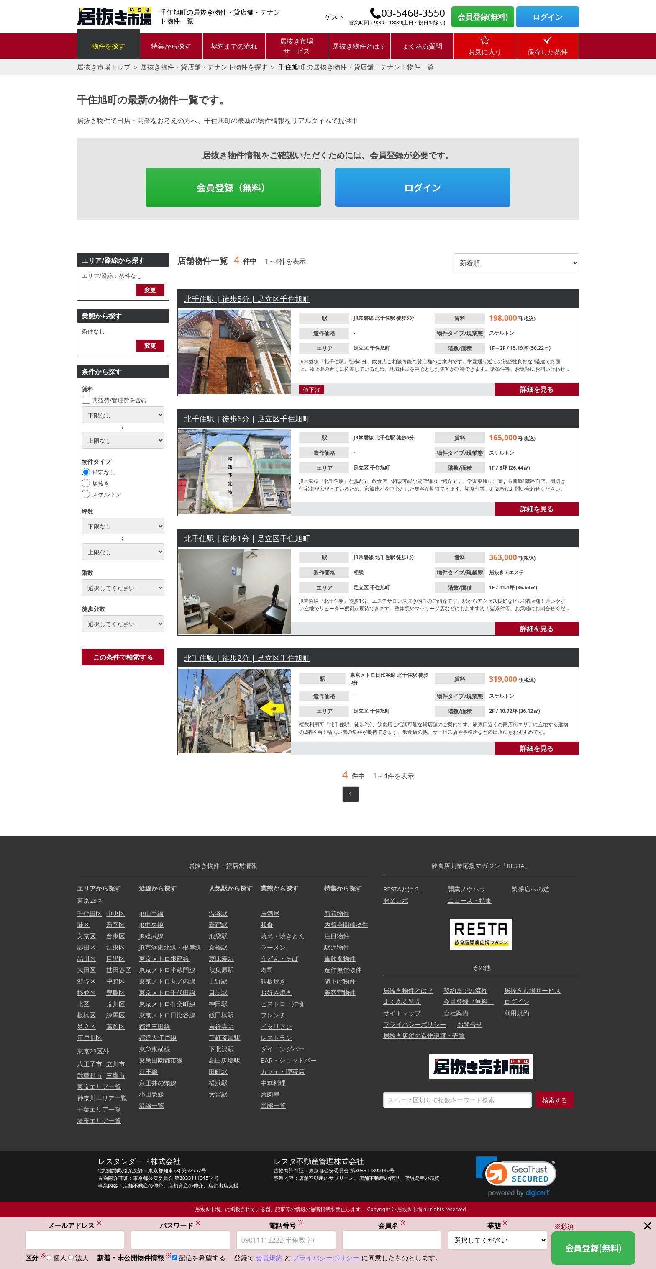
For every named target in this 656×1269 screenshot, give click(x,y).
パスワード (180, 1225)
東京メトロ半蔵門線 (167, 970)
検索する (554, 1100)
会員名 (392, 1225)
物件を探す (108, 46)
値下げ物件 (340, 981)
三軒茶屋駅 (224, 1037)
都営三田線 (154, 1026)
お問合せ (469, 1024)
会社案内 (456, 1013)
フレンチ (273, 1015)
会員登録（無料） (233, 187)
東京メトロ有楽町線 (167, 1003)
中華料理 (273, 1083)
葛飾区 (115, 1026)
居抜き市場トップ (104, 67)
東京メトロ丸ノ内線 (167, 981)
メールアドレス (75, 1225)
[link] (516, 1177)
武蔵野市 (89, 1075)
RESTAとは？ (401, 889)
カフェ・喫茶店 (283, 1071)
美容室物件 (340, 992)
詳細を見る (537, 389)
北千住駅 (385, 317)
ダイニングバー (283, 1049)
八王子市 (89, 1064)
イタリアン (276, 1026)
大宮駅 (218, 1094)
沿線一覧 (151, 1105)
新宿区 (115, 924)
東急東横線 (154, 1049)
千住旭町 (291, 67)
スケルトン (106, 494)
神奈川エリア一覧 (102, 1098)
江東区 (115, 947)
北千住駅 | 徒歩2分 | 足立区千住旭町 (247, 658)
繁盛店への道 (530, 889)
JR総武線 (151, 936)
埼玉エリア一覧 (99, 1120)
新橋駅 (218, 947)
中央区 (115, 913)
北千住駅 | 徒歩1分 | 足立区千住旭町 (247, 538)
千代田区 (89, 913)
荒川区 (115, 1003)
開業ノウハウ (466, 889)
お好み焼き (276, 992)
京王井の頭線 (158, 1083)
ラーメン (273, 947)
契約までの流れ (233, 46)
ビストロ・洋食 (283, 1003)
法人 (82, 1258)
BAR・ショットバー (289, 1060)
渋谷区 (86, 981)
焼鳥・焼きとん (283, 936)
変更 (150, 290)
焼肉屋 (270, 1094)
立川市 (115, 1064)
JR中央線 (151, 924)
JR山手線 (151, 913)
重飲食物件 (340, 958)
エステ (516, 572)
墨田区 (86, 947)
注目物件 (336, 936)
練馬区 (115, 1015)
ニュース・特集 (470, 900)
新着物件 (336, 913)
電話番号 (286, 1225)
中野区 (115, 981)
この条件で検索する (123, 657)
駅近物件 (336, 947)
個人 (60, 1258)
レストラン (276, 1037)
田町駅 (218, 1071)
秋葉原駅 (221, 970)
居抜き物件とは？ (359, 46)
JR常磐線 (364, 317)
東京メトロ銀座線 (164, 958)
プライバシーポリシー (414, 1024)
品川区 (86, 958)
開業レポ (395, 900)
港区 (83, 924)
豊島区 (115, 992)
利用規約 (516, 1013)
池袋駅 (218, 936)
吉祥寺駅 (221, 1026)
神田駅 (218, 1003)
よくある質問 (422, 46)
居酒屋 (270, 913)
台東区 (115, 936)
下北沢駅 (221, 1049)
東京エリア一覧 (99, 1086)
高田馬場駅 (224, 1060)
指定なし (103, 472)
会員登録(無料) (483, 17)
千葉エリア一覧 (99, 1109)
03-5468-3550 (413, 13)
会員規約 (269, 1258)
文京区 (86, 936)
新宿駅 (218, 924)
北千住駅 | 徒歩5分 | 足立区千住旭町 (247, 299)
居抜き (101, 483)
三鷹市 (115, 1075)
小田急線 (151, 1094)
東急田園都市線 (161, 1060)
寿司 (267, 970)
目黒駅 (218, 992)
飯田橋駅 (221, 1015)
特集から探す (171, 46)
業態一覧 (273, 1105)
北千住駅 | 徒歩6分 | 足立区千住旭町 (247, 419)
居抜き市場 (409, 1209)
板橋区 (86, 1015)
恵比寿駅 (221, 958)
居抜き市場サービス (296, 46)
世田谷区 (118, 970)
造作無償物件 (343, 970)
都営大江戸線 (158, 1037)
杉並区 (86, 992)
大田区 (86, 970)
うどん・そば (279, 958)
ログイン (548, 17)
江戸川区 (89, 1037)
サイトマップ (402, 1013)
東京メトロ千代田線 (167, 992)
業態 (497, 1225)
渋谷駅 (218, 913)
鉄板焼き (273, 981)
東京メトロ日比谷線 (373, 674)
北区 (83, 1003)
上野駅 (218, 981)
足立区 (362, 348)
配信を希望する (202, 1258)
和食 (267, 924)
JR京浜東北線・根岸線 (170, 947)
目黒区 (115, 958)
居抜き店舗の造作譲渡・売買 (424, 1035)
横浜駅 (218, 1083)
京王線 (148, 1071)
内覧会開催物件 (346, 924)
